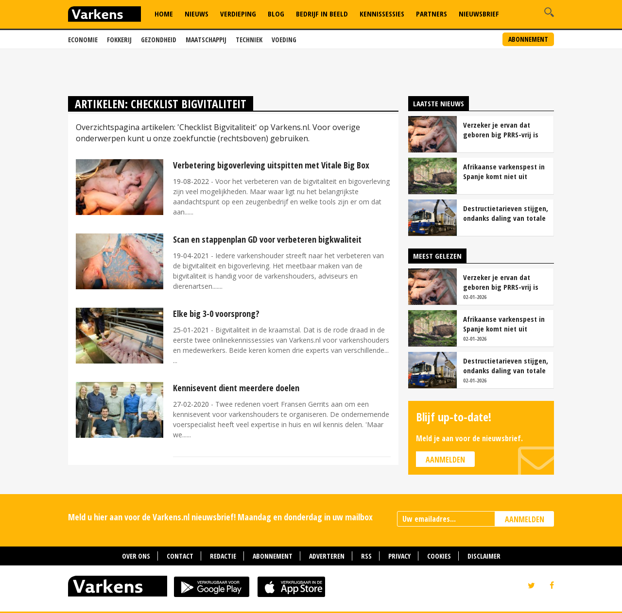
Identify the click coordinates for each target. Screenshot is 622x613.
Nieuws (196, 13)
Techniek (249, 39)
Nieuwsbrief (479, 13)
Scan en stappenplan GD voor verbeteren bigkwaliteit (267, 239)
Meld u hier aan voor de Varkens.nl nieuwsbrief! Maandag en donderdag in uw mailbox (220, 517)
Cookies (439, 556)
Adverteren (327, 556)
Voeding (284, 39)
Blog (276, 13)
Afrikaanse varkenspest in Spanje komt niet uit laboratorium (504, 171)
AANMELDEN (524, 519)
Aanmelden (445, 459)
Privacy (399, 556)
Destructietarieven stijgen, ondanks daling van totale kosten (505, 213)
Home (164, 13)
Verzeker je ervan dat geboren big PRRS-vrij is (500, 129)
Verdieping (238, 13)
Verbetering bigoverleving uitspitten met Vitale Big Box (271, 165)
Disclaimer (484, 556)
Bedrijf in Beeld (322, 13)
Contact (180, 556)
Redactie (223, 556)
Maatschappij (206, 39)
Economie (83, 39)
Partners (431, 13)
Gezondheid (158, 39)
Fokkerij (119, 39)
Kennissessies (382, 13)
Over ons (136, 556)
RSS (366, 556)
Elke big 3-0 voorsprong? (216, 313)
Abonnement (528, 39)
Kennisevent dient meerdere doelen (236, 388)
